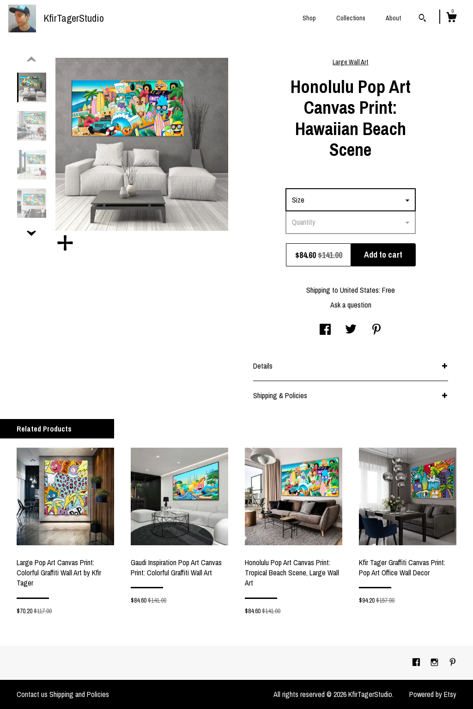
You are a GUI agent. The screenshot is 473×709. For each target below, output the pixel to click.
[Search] (422, 19)
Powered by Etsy (432, 694)
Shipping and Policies (79, 694)
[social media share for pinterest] (376, 330)
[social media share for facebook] (325, 330)
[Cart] (451, 18)
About (393, 18)
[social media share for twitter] (351, 330)
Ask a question (350, 305)
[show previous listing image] (31, 59)
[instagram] (435, 662)
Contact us (32, 694)
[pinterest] (452, 662)
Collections (350, 18)
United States (359, 290)
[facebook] (417, 662)
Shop (309, 18)
